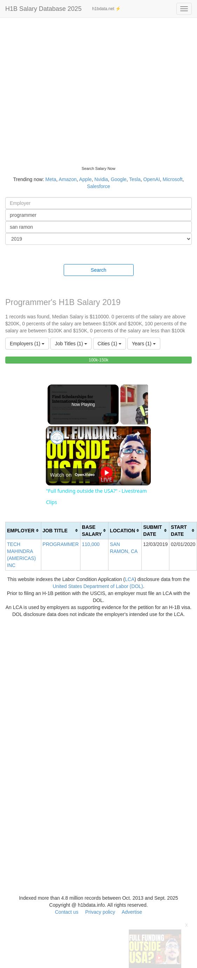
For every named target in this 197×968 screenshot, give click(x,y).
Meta (50, 179)
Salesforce (98, 186)
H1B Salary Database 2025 (43, 8)
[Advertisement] (65, 86)
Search (98, 270)
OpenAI (151, 179)
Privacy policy (100, 912)
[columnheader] (23, 530)
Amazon (68, 179)
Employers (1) (27, 343)
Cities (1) (109, 343)
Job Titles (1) (71, 343)
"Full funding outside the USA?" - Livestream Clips (97, 437)
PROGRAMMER (61, 544)
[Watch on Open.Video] (72, 475)
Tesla (135, 179)
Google (118, 179)
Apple (85, 179)
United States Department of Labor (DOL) (97, 586)
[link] (57, 437)
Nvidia (101, 179)
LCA (129, 579)
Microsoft (173, 179)
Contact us (66, 912)
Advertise (132, 912)
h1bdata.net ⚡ (106, 8)
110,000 (91, 544)
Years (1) (144, 343)
